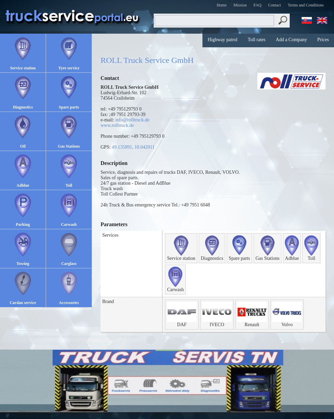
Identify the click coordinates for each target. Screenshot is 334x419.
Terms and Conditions (306, 5)
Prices (323, 39)
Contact (274, 5)
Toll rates (256, 39)
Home (222, 5)
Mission (240, 5)
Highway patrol (222, 39)
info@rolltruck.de (132, 119)
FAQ (257, 5)
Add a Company (291, 39)
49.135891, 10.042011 (133, 147)
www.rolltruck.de (117, 125)
